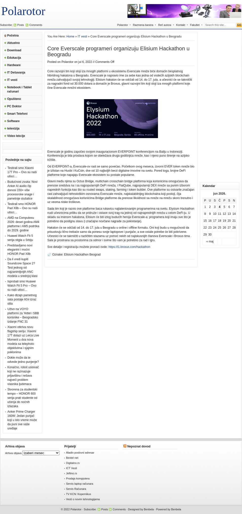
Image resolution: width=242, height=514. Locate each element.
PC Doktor (14, 106)
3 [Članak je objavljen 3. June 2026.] (215, 207)
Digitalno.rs (73, 462)
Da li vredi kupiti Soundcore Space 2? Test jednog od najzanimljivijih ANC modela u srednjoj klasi (22, 267)
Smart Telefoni (17, 113)
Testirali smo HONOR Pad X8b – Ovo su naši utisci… (22, 208)
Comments (35, 24)
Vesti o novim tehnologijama (83, 499)
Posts (20, 24)
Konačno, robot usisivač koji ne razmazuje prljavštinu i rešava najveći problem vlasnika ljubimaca (23, 376)
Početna (13, 35)
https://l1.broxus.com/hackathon (129, 247)
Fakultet (194, 24)
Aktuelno (13, 43)
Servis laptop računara (79, 483)
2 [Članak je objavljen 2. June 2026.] (210, 207)
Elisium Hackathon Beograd (82, 254)
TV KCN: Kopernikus (78, 494)
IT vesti (12, 80)
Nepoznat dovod (138, 446)
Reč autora (164, 24)
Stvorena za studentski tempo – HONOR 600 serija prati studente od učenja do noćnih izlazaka (22, 398)
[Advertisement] (219, 106)
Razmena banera (143, 24)
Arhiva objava (13, 453)
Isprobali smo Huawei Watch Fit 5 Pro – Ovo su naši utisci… (21, 286)
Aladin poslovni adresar (80, 452)
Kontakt (180, 24)
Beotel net (72, 457)
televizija (13, 128)
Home (70, 36)
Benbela (149, 509)
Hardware (14, 65)
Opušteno (14, 99)
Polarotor (23, 11)
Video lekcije (16, 136)
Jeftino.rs (71, 473)
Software (13, 121)
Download (14, 50)
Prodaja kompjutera (77, 478)
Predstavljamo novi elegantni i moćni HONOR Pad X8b (19, 250)
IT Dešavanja (16, 72)
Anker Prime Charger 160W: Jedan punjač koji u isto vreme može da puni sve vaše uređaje (22, 420)
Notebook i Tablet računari (19, 89)
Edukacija (14, 57)
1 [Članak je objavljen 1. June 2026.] (205, 207)
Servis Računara (76, 488)
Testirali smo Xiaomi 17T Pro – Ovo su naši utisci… (22, 172)
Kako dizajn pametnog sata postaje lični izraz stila (22, 299)
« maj (209, 241)
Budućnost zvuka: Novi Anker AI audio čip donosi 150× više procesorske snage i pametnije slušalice (22, 190)
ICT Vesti (71, 468)
